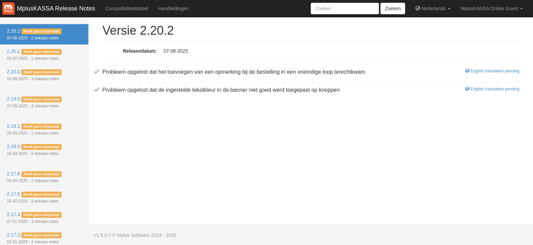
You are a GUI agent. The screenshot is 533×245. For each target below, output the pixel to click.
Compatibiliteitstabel (126, 8)
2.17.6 (34, 177)
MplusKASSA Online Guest (492, 8)
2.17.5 (34, 197)
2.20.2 (34, 34)
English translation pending (492, 71)
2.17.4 (34, 218)
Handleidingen (173, 8)
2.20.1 (34, 55)
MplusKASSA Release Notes (56, 8)
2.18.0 (34, 150)
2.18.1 (34, 129)
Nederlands (432, 8)
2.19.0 (34, 102)
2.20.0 (34, 75)
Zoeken (393, 8)
